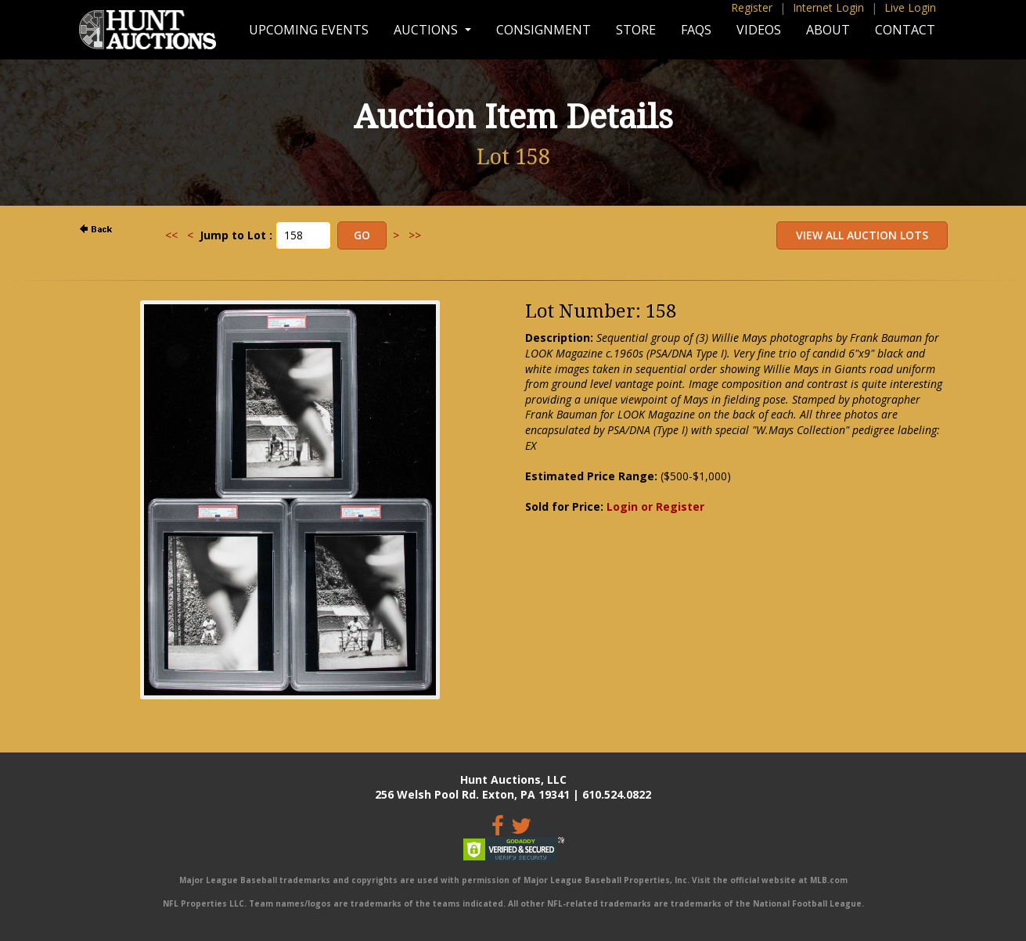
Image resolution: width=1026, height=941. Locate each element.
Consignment (543, 29)
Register (751, 7)
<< (171, 235)
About (828, 29)
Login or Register (655, 506)
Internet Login (828, 7)
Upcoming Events (309, 29)
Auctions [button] (427, 29)
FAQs (696, 29)
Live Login (910, 7)
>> (415, 235)
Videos (758, 29)
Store (636, 29)
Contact (905, 29)
